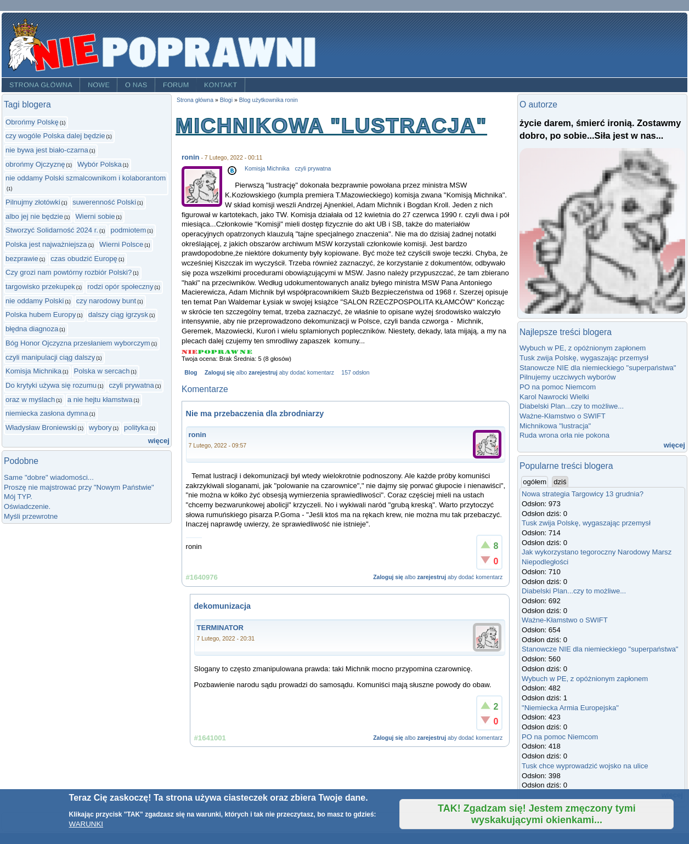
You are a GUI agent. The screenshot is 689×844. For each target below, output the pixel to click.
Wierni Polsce (121, 244)
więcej (159, 441)
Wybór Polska (99, 164)
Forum (176, 85)
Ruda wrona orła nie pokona (564, 435)
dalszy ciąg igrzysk (118, 314)
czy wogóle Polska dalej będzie (55, 136)
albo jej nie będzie (34, 216)
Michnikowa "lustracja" (555, 426)
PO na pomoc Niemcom (557, 387)
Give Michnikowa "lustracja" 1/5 (190, 351)
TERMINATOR (220, 628)
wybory (100, 427)
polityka (136, 427)
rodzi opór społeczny (120, 286)
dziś (560, 482)
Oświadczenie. (27, 506)
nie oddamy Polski (34, 301)
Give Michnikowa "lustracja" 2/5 (204, 351)
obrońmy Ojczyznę (35, 164)
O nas (136, 85)
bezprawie (21, 258)
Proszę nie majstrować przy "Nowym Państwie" (79, 487)
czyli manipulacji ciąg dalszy (50, 357)
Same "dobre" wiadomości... (49, 477)
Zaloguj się (220, 373)
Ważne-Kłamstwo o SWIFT (562, 416)
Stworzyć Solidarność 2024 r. (51, 230)
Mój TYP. (18, 496)
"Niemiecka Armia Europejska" (570, 708)
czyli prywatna (131, 385)
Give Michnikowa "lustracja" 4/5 (232, 351)
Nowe (99, 85)
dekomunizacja (222, 606)
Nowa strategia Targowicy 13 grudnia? (582, 494)
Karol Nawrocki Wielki (554, 397)
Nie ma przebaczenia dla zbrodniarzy (255, 413)
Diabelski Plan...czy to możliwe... (571, 406)
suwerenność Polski (104, 202)
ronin (191, 157)
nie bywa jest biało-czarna (46, 150)
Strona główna (40, 85)
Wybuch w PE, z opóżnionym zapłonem (582, 348)
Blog (190, 373)
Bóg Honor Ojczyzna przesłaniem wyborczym (77, 343)
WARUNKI (86, 824)
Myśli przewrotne (31, 516)
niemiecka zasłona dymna (46, 413)
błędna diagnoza (31, 329)
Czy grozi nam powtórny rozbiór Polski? (68, 272)
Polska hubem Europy (40, 314)
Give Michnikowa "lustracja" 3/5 (218, 351)
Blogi (226, 100)
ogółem (535, 481)
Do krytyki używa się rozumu (51, 385)
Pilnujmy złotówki (32, 202)
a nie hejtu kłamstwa (100, 399)
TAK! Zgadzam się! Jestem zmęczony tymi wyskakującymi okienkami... (537, 814)
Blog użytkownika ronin (268, 100)
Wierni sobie (95, 216)
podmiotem (128, 230)
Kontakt (221, 85)
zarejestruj (263, 373)
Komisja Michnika (33, 371)
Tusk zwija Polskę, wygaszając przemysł (583, 358)
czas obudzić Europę (83, 258)
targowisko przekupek (40, 286)
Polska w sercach (101, 371)
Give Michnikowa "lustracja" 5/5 (246, 351)
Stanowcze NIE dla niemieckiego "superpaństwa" (597, 368)
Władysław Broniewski (41, 427)
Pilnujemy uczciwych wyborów (567, 377)
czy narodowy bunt (106, 301)
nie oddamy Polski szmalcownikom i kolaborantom (85, 178)
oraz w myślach (30, 399)
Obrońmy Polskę (32, 122)
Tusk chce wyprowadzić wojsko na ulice (585, 766)
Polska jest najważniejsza (46, 244)
